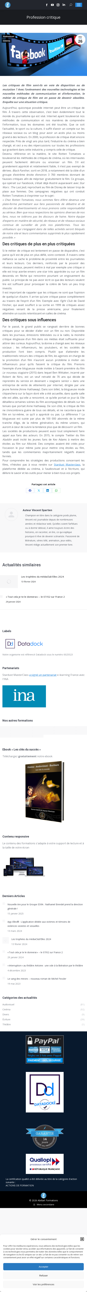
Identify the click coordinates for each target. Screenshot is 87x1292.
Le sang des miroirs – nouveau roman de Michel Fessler (36, 978)
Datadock (41, 654)
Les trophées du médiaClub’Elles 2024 (42, 576)
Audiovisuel (8, 36)
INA (6, 679)
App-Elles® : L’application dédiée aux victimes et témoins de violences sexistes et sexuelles (38, 923)
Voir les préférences (43, 1284)
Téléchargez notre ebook (27, 756)
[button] (82, 1239)
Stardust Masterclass (67, 464)
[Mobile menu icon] (78, 5)
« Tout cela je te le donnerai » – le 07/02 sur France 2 (35, 596)
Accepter (43, 1266)
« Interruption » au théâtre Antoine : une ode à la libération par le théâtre (45, 965)
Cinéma (6, 41)
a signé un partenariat (42, 675)
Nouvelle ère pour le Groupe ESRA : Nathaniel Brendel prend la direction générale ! (45, 906)
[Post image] (9, 581)
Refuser (43, 1275)
